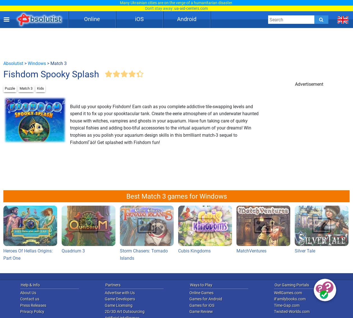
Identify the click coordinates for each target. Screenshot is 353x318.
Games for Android (205, 299)
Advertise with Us (120, 293)
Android (186, 19)
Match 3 (26, 88)
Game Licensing (119, 305)
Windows (37, 63)
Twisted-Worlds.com (292, 311)
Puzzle (10, 88)
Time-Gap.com (286, 305)
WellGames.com (288, 293)
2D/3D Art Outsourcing (125, 311)
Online (92, 19)
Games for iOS (201, 305)
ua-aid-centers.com (191, 8)
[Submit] (321, 19)
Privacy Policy (32, 311)
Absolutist (13, 63)
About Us (28, 293)
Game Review (201, 311)
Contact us (29, 299)
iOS (139, 19)
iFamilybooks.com (290, 299)
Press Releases (33, 305)
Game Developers (120, 299)
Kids (40, 88)
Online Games (201, 293)
